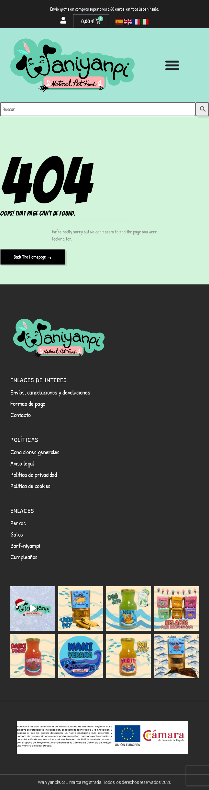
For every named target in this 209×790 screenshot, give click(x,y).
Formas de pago (27, 403)
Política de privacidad (33, 474)
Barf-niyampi (25, 545)
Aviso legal (22, 463)
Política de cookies (30, 485)
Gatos (16, 534)
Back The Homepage (30, 257)
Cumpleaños (24, 556)
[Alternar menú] (172, 65)
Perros (18, 522)
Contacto (20, 414)
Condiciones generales (35, 451)
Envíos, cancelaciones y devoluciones (50, 392)
